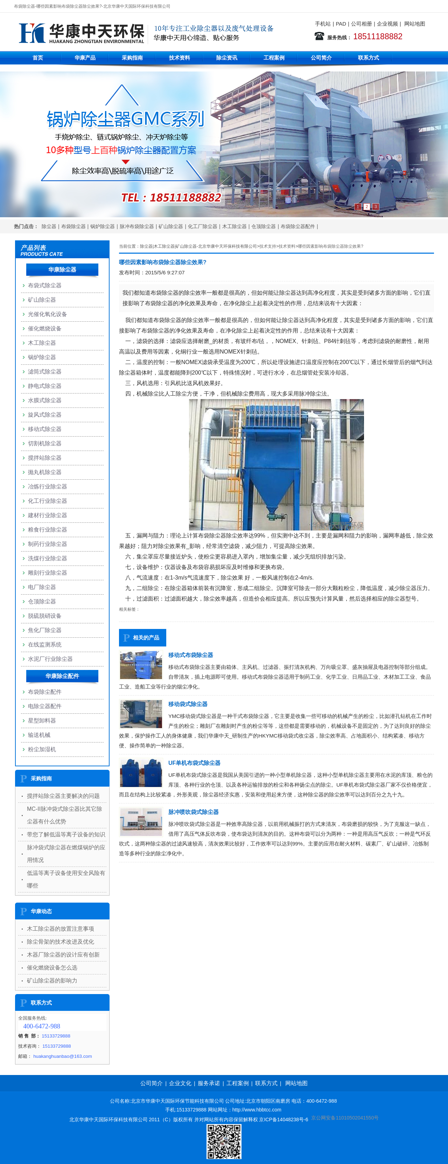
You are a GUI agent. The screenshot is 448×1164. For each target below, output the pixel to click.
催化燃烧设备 (45, 328)
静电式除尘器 (45, 386)
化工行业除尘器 (47, 501)
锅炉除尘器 (102, 226)
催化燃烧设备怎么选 (52, 968)
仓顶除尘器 (263, 226)
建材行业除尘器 (47, 515)
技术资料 (179, 58)
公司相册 (361, 24)
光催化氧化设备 (47, 314)
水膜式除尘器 (45, 400)
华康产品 (85, 58)
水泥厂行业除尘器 (50, 659)
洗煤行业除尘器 (47, 558)
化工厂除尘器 (202, 226)
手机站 (323, 24)
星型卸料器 (42, 721)
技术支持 (267, 246)
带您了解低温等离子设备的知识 (66, 834)
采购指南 (132, 58)
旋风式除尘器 (45, 415)
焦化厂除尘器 (45, 630)
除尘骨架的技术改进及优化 (60, 942)
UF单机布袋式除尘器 (194, 763)
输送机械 (39, 735)
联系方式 (368, 58)
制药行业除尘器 (47, 544)
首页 (38, 58)
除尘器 (49, 226)
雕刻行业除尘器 (47, 573)
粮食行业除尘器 (47, 530)
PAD (341, 24)
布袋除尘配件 (45, 692)
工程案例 (274, 58)
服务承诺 (209, 1083)
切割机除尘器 (45, 443)
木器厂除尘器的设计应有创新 (63, 955)
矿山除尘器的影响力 (52, 981)
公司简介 (321, 58)
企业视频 (387, 24)
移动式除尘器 (45, 429)
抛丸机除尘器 (45, 472)
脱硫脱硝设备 (45, 616)
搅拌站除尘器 (45, 458)
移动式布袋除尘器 (190, 655)
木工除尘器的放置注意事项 (60, 929)
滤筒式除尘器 (45, 372)
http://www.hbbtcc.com (256, 1109)
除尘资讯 (226, 58)
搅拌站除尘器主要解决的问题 (63, 796)
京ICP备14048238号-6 (283, 1119)
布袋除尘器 (73, 226)
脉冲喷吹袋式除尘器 (193, 812)
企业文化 (180, 1083)
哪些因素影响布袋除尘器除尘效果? (330, 246)
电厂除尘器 (42, 587)
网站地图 (414, 24)
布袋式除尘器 (45, 285)
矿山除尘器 (171, 226)
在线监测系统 (45, 645)
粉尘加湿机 (42, 749)
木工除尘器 (234, 226)
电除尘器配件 (45, 706)
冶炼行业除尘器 (47, 486)
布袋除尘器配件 (298, 226)
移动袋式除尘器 (188, 704)
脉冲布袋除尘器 (137, 226)
